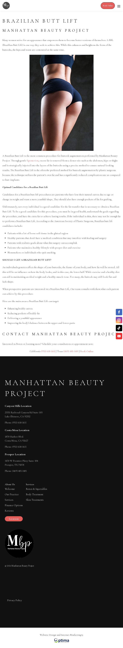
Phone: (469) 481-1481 (16, 470)
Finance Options (14, 505)
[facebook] (119, 312)
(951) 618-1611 (48, 351)
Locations (14, 518)
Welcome (10, 489)
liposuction (32, 160)
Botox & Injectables (36, 489)
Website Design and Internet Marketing (60, 634)
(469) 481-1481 (71, 351)
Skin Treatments (35, 499)
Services (9, 499)
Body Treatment (34, 494)
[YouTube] (119, 336)
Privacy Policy (14, 600)
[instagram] (119, 320)
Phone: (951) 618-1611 (15, 422)
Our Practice (12, 494)
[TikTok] (119, 328)
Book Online (108, 5)
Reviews (9, 510)
